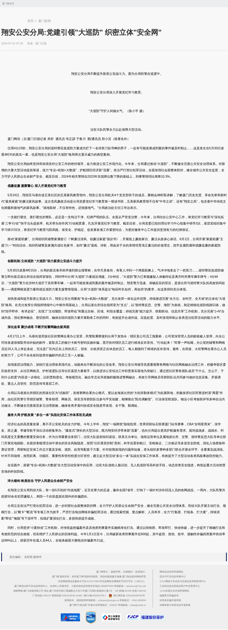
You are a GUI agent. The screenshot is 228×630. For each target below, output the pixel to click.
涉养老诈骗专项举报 (170, 600)
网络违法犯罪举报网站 (171, 571)
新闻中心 (14, 19)
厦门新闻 (44, 21)
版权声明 (115, 571)
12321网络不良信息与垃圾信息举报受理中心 (183, 581)
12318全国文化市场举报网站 (174, 590)
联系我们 (140, 571)
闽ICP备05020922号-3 (95, 595)
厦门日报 (41, 43)
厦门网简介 (102, 571)
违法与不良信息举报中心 (173, 576)
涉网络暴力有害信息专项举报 (175, 605)
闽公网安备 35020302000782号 (126, 595)
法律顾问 (128, 571)
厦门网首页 (8, 3)
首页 (30, 21)
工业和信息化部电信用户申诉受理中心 (180, 586)
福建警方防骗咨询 (169, 595)
